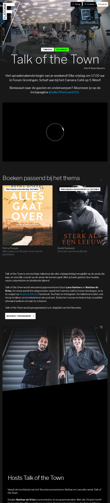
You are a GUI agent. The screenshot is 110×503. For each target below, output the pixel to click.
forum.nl (24, 294)
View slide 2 (106, 180)
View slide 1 (101, 180)
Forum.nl (102, 4)
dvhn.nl (33, 294)
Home (11, 24)
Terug (76, 4)
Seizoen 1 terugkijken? (18, 316)
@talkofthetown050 (64, 92)
